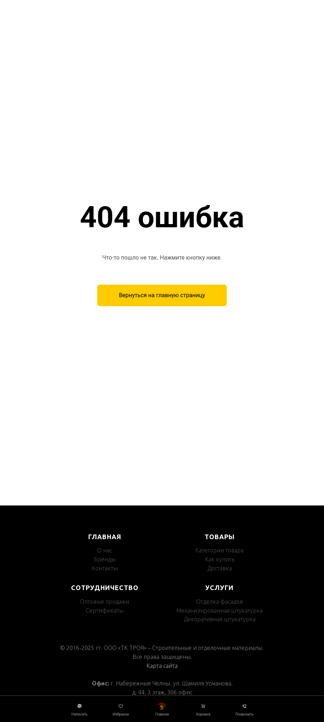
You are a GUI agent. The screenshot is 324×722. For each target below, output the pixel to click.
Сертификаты (104, 610)
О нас (104, 550)
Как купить (219, 559)
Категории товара (219, 550)
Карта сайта (162, 665)
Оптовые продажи (104, 601)
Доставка (219, 568)
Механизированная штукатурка (219, 610)
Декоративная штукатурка (219, 619)
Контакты (105, 568)
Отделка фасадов (219, 601)
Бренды (105, 559)
